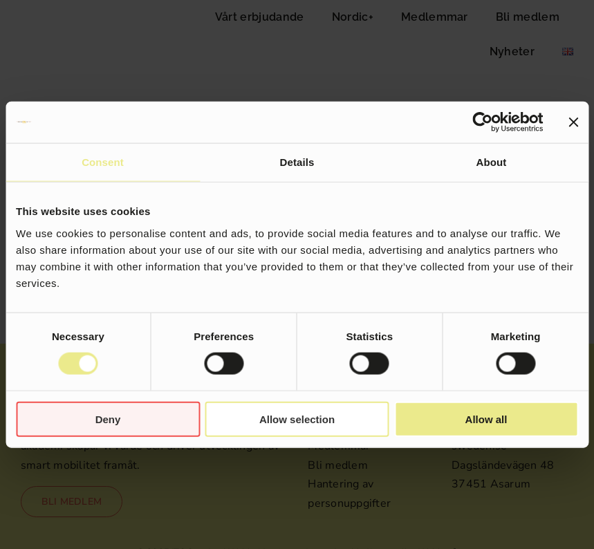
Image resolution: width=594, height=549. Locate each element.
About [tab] (491, 162)
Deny (108, 419)
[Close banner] (573, 122)
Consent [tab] (103, 162)
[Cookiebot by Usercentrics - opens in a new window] (482, 122)
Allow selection (297, 419)
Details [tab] (297, 162)
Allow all (486, 419)
